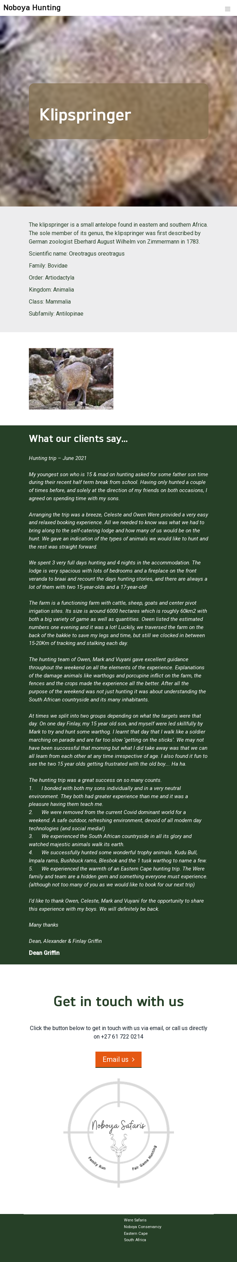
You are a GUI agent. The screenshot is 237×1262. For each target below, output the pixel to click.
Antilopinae (69, 313)
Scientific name (48, 253)
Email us (115, 1059)
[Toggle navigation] (227, 8)
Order (36, 277)
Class (36, 301)
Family (37, 265)
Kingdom (40, 289)
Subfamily (41, 313)
